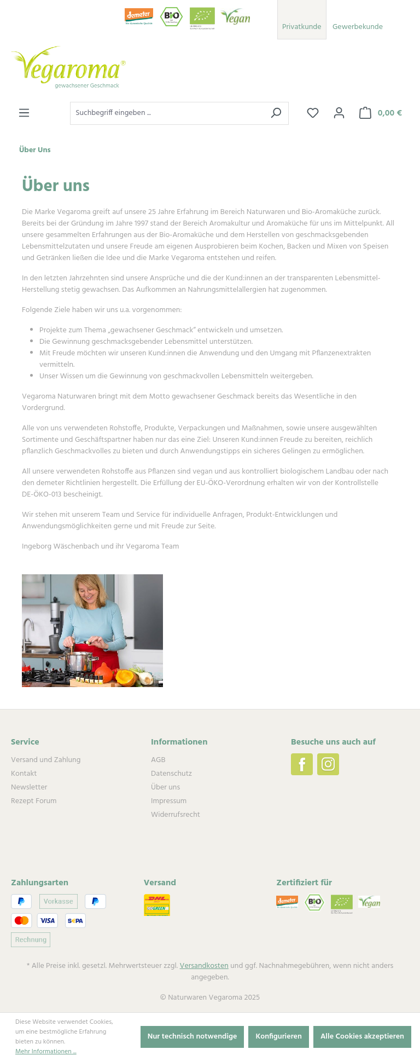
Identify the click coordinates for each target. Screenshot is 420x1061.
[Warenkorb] (380, 113)
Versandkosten (204, 966)
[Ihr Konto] (339, 113)
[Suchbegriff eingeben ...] (167, 113)
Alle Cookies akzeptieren (362, 1036)
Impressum (168, 801)
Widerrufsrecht (175, 815)
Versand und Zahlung (45, 760)
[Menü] (24, 113)
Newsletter (29, 787)
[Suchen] (276, 113)
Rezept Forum (33, 801)
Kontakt (24, 774)
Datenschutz (171, 774)
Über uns (165, 787)
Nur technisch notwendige (192, 1036)
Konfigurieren (278, 1036)
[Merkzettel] (313, 113)
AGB (158, 760)
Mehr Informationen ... (46, 1052)
